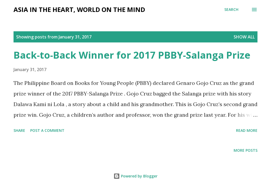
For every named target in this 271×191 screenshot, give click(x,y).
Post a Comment (47, 130)
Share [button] (19, 130)
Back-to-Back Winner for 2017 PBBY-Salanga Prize (132, 55)
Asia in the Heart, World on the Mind (79, 9)
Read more (246, 130)
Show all (244, 37)
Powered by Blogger (135, 176)
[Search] (231, 9)
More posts (245, 150)
